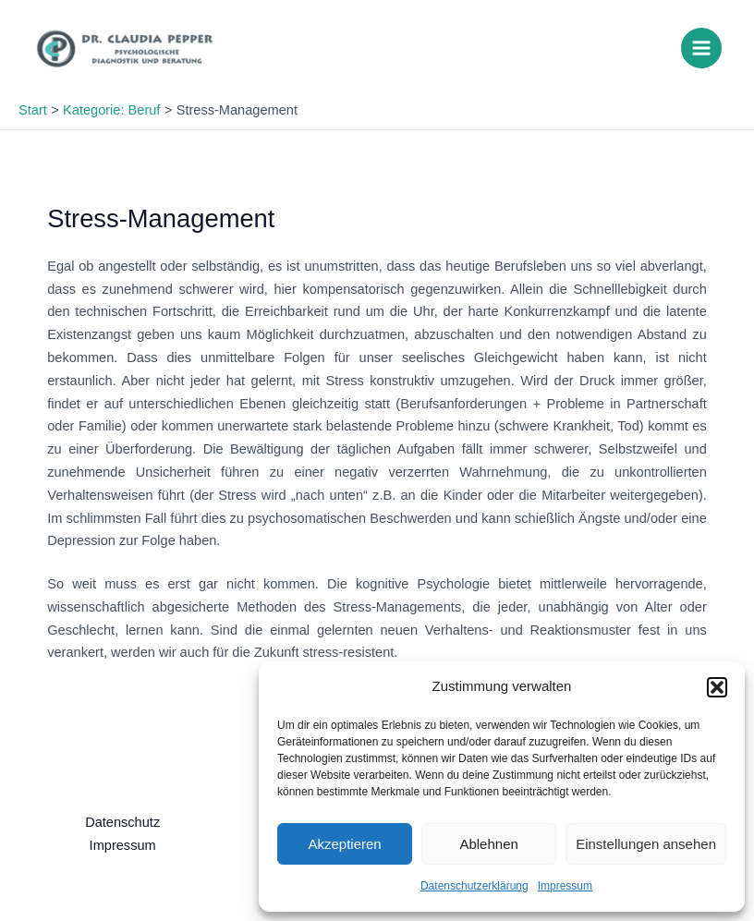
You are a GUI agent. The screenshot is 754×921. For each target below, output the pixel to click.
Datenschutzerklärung (474, 885)
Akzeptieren (344, 844)
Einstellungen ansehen (646, 844)
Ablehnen (488, 844)
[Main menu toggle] (701, 48)
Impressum (565, 885)
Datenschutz (122, 822)
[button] (717, 687)
